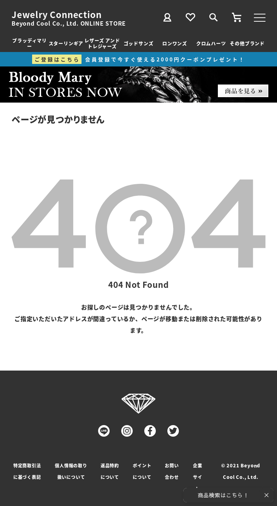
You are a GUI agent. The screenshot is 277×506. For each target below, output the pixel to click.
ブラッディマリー (29, 43)
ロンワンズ (174, 43)
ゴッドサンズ (139, 43)
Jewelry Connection (56, 14)
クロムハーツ (211, 43)
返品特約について (110, 471)
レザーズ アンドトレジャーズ (102, 43)
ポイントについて (142, 471)
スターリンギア (66, 43)
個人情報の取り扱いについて (71, 471)
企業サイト (197, 477)
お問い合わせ (172, 471)
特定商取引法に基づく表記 (27, 471)
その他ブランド (247, 43)
